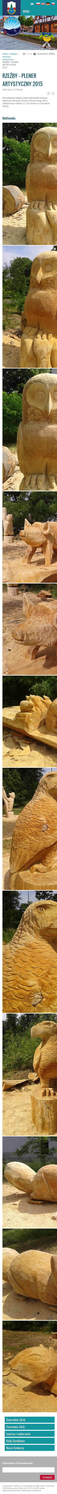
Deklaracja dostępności (31, 1490)
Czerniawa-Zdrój (15, 1426)
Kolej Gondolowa (15, 1441)
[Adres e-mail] (28, 1469)
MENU (26, 11)
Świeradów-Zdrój (15, 1419)
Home (5, 53)
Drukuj (29, 53)
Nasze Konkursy (15, 1448)
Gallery (13, 53)
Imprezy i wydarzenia (7, 58)
